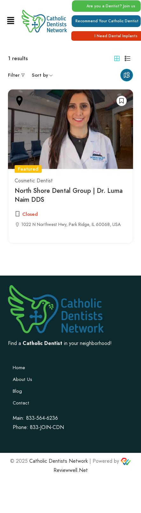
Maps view (126, 75)
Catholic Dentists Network (58, 461)
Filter (14, 75)
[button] (10, 21)
